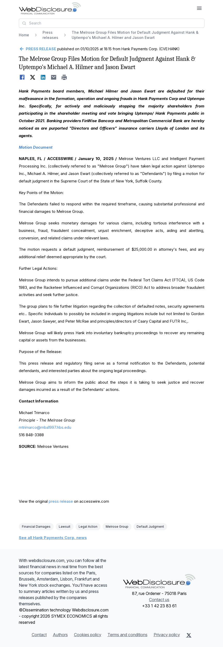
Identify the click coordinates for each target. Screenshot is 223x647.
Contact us (159, 599)
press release (61, 501)
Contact (39, 634)
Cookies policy (87, 634)
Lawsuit (64, 526)
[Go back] (37, 49)
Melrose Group (117, 526)
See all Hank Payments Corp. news (53, 537)
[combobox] (111, 23)
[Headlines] (50, 8)
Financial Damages (36, 526)
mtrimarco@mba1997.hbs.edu (45, 427)
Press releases (50, 35)
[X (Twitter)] (189, 635)
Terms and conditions (127, 634)
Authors (60, 634)
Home (24, 35)
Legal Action (88, 526)
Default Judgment (150, 526)
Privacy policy (167, 634)
